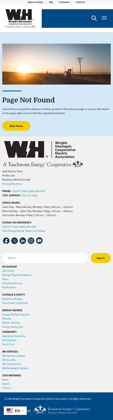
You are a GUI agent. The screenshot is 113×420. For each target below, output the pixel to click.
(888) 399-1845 (28, 226)
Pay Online (8, 270)
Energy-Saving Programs (16, 314)
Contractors (64, 2)
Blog (51, 2)
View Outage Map (11, 230)
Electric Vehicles (11, 322)
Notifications (9, 287)
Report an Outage (35, 2)
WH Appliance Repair (13, 355)
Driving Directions (12, 183)
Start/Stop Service (12, 283)
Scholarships (9, 340)
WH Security (9, 360)
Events (6, 383)
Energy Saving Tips (12, 326)
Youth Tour (8, 344)
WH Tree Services (11, 364)
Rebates (6, 318)
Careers (6, 388)
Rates (5, 279)
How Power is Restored (15, 303)
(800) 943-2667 (38, 191)
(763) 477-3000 (20, 191)
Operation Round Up (13, 336)
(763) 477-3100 (10, 226)
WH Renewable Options (15, 368)
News (5, 379)
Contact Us (80, 2)
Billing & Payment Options (16, 275)
